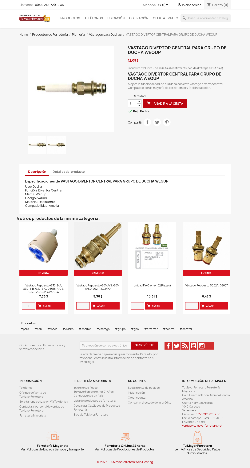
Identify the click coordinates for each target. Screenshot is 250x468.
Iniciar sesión (136, 392)
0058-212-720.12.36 (49, 5)
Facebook (168, 346)
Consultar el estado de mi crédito (149, 402)
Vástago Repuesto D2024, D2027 (206, 285)
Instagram (202, 346)
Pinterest (167, 122)
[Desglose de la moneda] (163, 5)
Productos (70, 18)
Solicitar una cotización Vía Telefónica (43, 401)
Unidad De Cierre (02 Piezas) (152, 285)
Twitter (177, 346)
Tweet (157, 122)
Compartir (147, 122)
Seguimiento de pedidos (144, 387)
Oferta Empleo (165, 18)
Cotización (139, 18)
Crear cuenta (136, 397)
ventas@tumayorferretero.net (202, 425)
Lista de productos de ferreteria (95, 400)
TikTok (210, 346)
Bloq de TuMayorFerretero (91, 414)
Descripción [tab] (37, 172)
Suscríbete (144, 345)
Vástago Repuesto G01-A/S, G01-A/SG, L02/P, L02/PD (98, 287)
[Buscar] (206, 18)
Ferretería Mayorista (32, 415)
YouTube (193, 346)
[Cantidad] (132, 103)
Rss (185, 346)
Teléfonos (94, 18)
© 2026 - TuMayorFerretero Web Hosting (125, 462)
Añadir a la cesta (165, 103)
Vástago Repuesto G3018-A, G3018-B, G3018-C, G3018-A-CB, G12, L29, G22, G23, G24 (43, 289)
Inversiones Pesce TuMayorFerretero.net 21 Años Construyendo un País (94, 391)
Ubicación (116, 18)
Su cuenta (137, 381)
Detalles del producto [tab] (69, 172)
